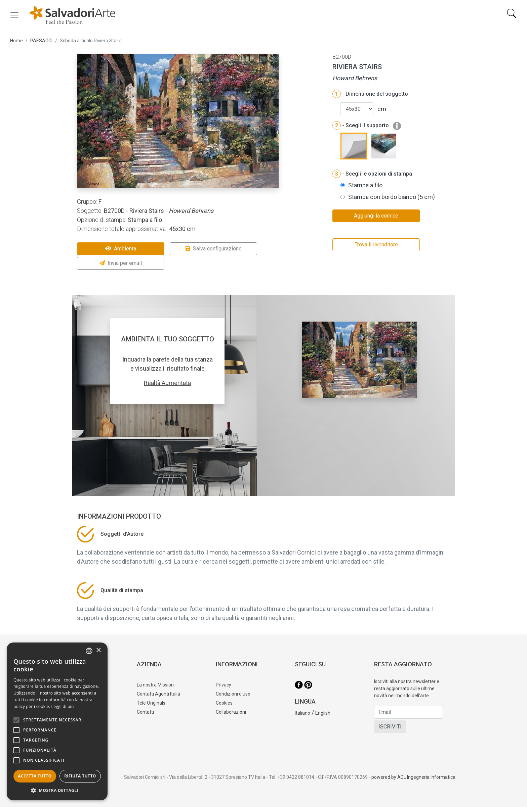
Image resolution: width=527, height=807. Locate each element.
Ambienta (120, 248)
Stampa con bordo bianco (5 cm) (391, 196)
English (322, 713)
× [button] (98, 650)
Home (16, 40)
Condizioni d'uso (233, 694)
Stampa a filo (365, 185)
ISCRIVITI (390, 726)
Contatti (145, 712)
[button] (57, 790)
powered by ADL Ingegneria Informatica (413, 777)
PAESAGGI (41, 40)
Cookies (224, 703)
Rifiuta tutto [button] (80, 776)
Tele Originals (151, 703)
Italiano (302, 713)
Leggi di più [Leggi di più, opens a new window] (62, 706)
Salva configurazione (214, 248)
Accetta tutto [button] (34, 776)
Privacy (223, 684)
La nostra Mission (155, 684)
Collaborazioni (231, 712)
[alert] (57, 721)
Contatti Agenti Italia (158, 694)
